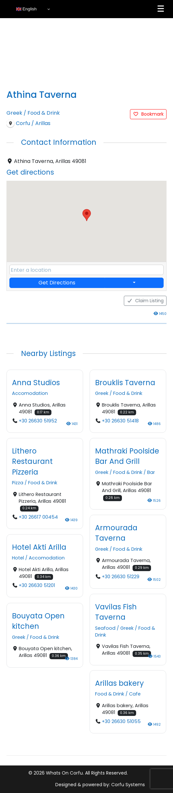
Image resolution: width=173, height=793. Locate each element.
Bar (151, 472)
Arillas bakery (119, 683)
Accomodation (30, 393)
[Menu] (161, 8)
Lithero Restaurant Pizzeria (32, 461)
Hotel (18, 558)
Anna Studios (36, 382)
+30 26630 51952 (38, 421)
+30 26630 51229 (120, 576)
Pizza (17, 482)
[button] (86, 215)
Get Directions (56, 282)
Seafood (105, 628)
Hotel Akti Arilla (39, 547)
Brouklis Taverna (125, 382)
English (26, 9)
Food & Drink (43, 113)
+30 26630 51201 (37, 585)
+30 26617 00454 (38, 517)
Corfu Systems (128, 784)
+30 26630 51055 (121, 721)
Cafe (135, 694)
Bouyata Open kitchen (38, 620)
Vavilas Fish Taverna (116, 611)
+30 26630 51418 (120, 421)
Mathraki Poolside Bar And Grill (127, 456)
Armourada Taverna (116, 532)
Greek (14, 113)
